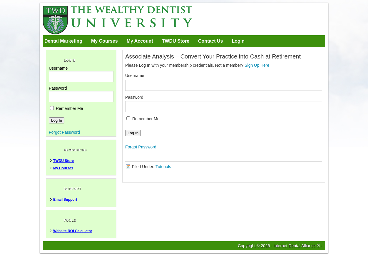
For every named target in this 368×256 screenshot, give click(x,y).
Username (134, 75)
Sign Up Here (257, 65)
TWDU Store (175, 41)
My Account (140, 41)
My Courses (104, 41)
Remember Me (142, 118)
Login (238, 41)
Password (134, 97)
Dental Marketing (63, 41)
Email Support (65, 200)
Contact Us (210, 41)
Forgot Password (140, 147)
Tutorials (163, 166)
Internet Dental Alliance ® (296, 245)
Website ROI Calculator (72, 231)
